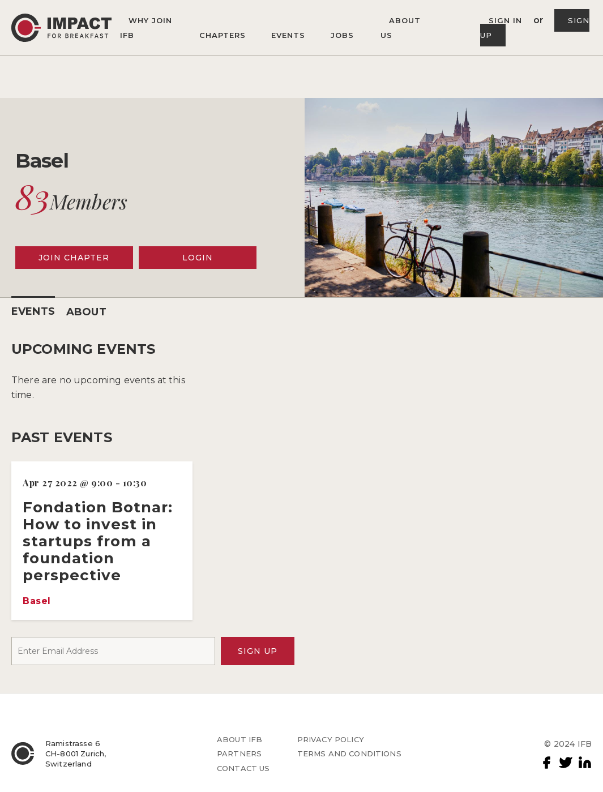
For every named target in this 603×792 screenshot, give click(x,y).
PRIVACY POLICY (330, 739)
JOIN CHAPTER (74, 257)
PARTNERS (239, 753)
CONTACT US (243, 768)
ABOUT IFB (239, 739)
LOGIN (197, 257)
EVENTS (33, 311)
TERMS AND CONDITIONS (349, 753)
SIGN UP (257, 651)
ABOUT (86, 312)
